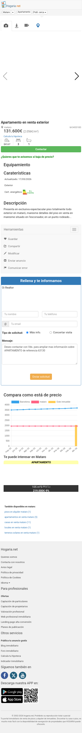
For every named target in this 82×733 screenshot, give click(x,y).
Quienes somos (9, 557)
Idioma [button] (5, 582)
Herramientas (13, 229)
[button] (40, 12)
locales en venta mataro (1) (18, 527)
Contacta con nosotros (13, 562)
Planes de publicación (12, 627)
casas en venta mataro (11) (18, 522)
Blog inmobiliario (9, 645)
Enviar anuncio (15, 260)
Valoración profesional (12, 611)
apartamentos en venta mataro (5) (21, 517)
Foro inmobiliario (9, 651)
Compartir (12, 246)
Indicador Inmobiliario (12, 661)
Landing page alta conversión (16, 622)
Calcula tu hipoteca (13, 136)
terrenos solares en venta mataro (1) (22, 533)
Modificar (11, 253)
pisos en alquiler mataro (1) (18, 512)
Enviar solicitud (41, 376)
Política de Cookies (11, 577)
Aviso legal (6, 567)
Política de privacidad (12, 572)
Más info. (35, 332)
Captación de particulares (14, 601)
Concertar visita (62, 332)
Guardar (11, 239)
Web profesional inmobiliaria (16, 616)
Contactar (41, 149)
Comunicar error (16, 268)
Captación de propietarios (14, 606)
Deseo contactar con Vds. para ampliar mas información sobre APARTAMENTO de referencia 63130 (39, 354)
